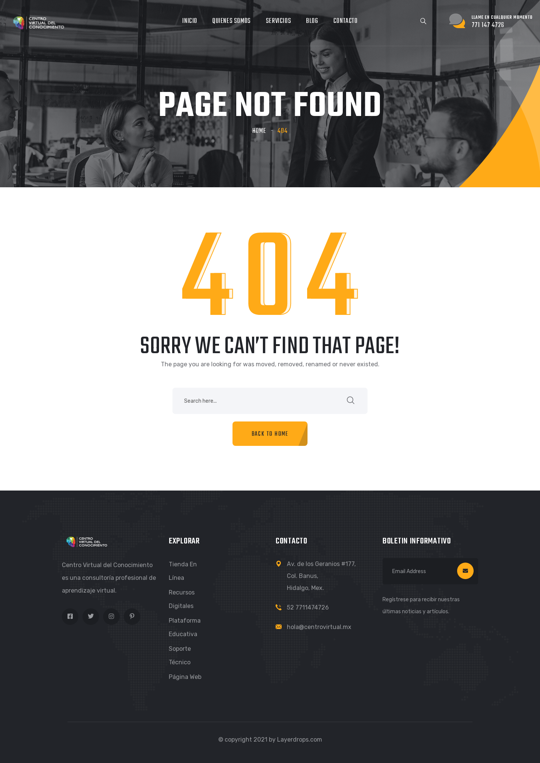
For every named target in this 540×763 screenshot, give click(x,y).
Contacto (345, 21)
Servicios (278, 21)
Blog (312, 21)
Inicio (189, 21)
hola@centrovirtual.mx (319, 627)
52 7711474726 (308, 607)
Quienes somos (231, 21)
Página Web (185, 676)
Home (259, 131)
